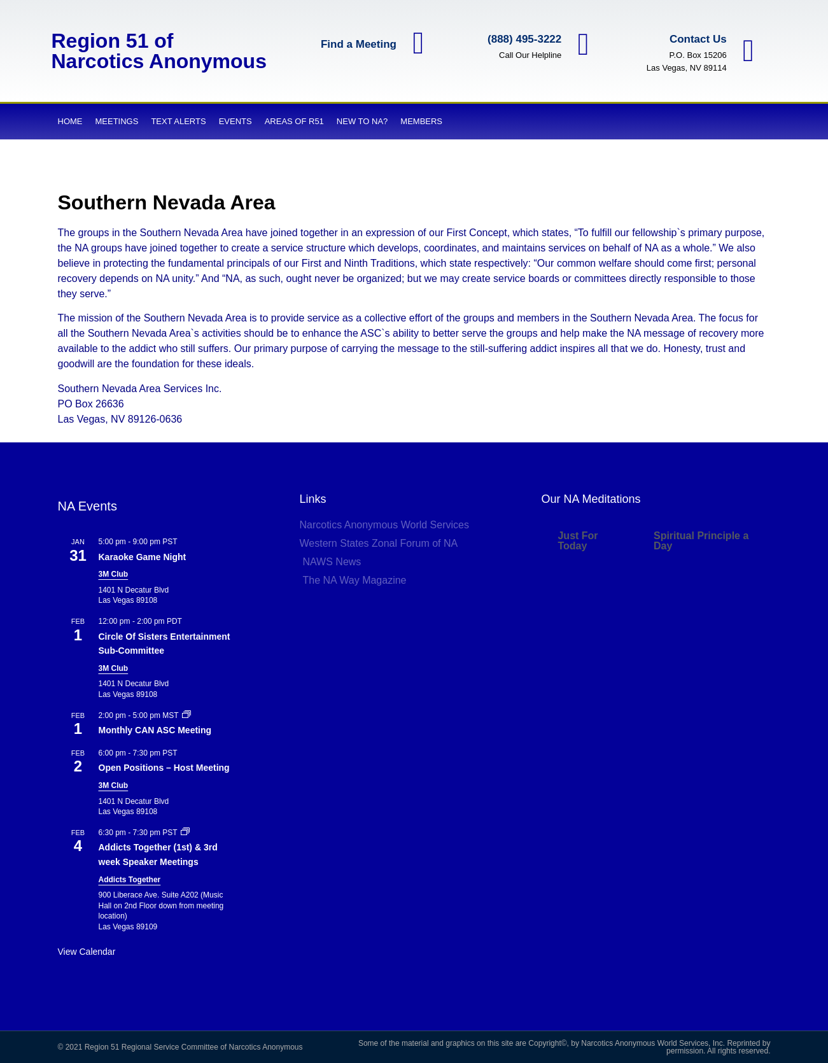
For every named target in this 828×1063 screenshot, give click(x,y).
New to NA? (362, 121)
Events (235, 121)
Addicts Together (130, 879)
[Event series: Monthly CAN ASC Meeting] (186, 715)
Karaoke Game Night (142, 557)
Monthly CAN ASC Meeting (155, 730)
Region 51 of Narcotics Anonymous (159, 51)
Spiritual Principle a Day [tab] (701, 540)
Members (421, 121)
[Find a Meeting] (418, 44)
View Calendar (87, 952)
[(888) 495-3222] (583, 44)
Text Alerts (178, 121)
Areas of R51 (294, 121)
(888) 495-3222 (524, 39)
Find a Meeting (358, 44)
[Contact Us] (748, 51)
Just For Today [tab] (578, 540)
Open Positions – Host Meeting (164, 768)
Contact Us (697, 39)
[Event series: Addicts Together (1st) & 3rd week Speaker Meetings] (185, 832)
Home (70, 121)
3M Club (114, 574)
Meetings (117, 121)
